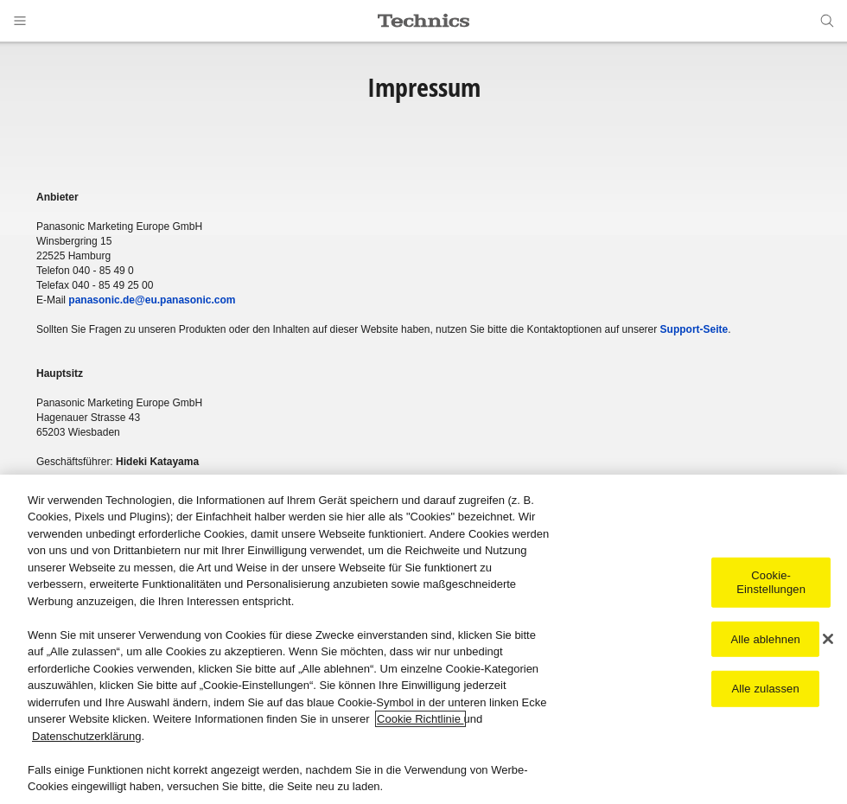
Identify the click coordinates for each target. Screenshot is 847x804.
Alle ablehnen (764, 639)
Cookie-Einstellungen (771, 583)
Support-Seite (694, 329)
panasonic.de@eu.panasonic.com (151, 300)
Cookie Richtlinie (420, 719)
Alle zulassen (765, 688)
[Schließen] (828, 640)
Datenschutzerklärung (86, 736)
